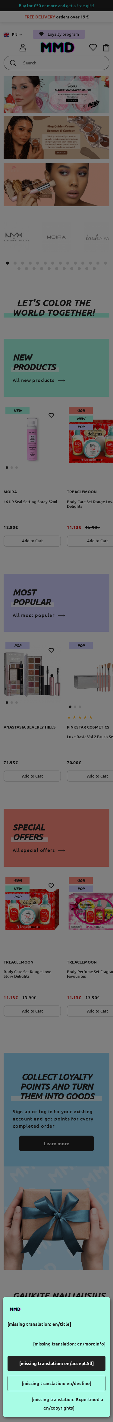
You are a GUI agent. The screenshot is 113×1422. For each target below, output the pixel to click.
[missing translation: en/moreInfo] (69, 1343)
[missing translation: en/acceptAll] (56, 1363)
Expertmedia (89, 1399)
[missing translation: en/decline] (57, 1383)
